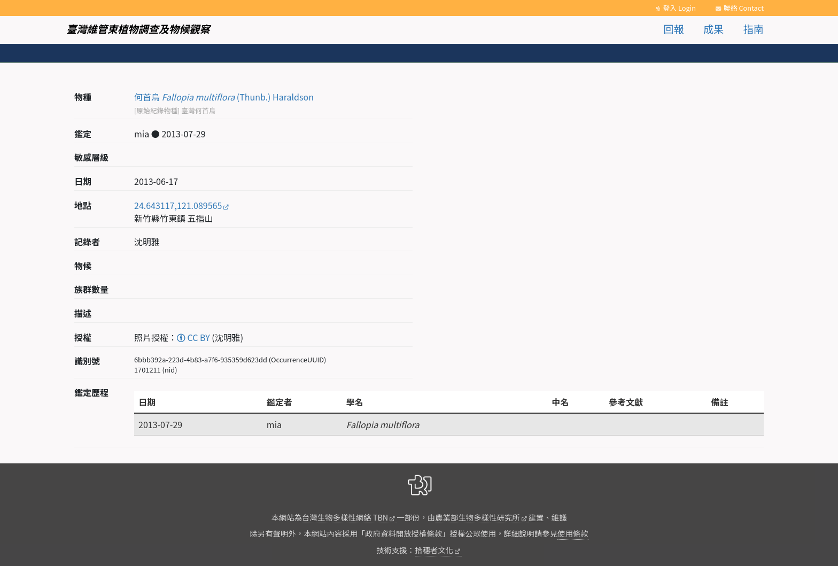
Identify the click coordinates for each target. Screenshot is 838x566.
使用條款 (572, 533)
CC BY (193, 337)
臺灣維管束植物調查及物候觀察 (138, 28)
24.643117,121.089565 (178, 205)
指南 (753, 28)
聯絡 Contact (744, 8)
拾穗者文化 (434, 549)
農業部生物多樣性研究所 (477, 517)
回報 (673, 28)
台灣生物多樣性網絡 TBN (345, 517)
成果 (713, 28)
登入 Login (679, 8)
